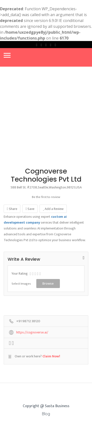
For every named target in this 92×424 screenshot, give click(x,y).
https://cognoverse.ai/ (32, 332)
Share (12, 209)
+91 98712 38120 (28, 321)
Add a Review (53, 209)
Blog (46, 413)
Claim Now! (51, 356)
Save (30, 209)
